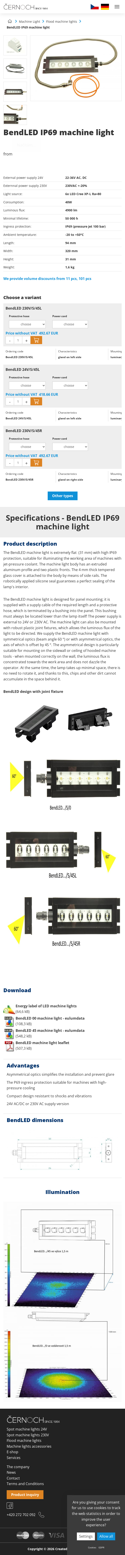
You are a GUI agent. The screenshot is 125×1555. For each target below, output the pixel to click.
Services (13, 1457)
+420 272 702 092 (21, 1514)
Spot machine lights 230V (28, 1435)
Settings (86, 1536)
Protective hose (19, 316)
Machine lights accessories (29, 1446)
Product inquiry (25, 1494)
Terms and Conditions (25, 1483)
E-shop (12, 1451)
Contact (13, 1478)
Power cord (59, 316)
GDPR (101, 1547)
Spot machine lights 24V (27, 1429)
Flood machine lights (24, 1440)
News (11, 1472)
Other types (62, 495)
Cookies (92, 1547)
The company (18, 1466)
